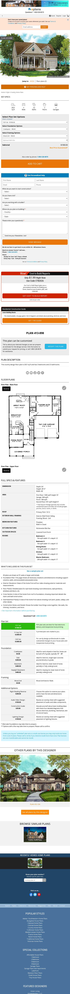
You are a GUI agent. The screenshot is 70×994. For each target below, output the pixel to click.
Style (7, 92)
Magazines (42, 906)
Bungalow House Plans (35, 921)
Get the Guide (35, 320)
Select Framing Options (11, 133)
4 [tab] (38, 80)
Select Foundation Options (12, 126)
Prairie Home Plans (35, 934)
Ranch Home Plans (35, 937)
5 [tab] (41, 80)
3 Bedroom (35, 962)
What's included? (7, 119)
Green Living (35, 991)
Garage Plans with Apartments (35, 968)
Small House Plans (35, 975)
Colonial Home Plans (35, 925)
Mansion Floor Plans (35, 973)
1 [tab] (29, 80)
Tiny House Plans (35, 978)
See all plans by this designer (35, 812)
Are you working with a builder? (13, 202)
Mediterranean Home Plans (35, 932)
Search (7, 906)
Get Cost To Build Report (35, 296)
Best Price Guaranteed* (59, 148)
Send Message (35, 242)
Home (3, 92)
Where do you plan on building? (14, 209)
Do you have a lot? (8, 196)
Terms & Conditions (32, 261)
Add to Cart (35, 163)
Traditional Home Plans (35, 939)
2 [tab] (32, 80)
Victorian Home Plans (35, 941)
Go (44, 880)
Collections (22, 906)
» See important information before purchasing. (18, 611)
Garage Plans (35, 966)
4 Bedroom (35, 964)
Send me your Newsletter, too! (15, 236)
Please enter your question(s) (13, 220)
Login (64, 16)
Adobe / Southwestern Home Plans (35, 919)
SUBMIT (44, 27)
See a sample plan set (35, 571)
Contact (62, 906)
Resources (32, 906)
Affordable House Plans (35, 955)
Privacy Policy (21, 23)
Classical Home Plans (35, 923)
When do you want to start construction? (16, 189)
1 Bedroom (35, 957)
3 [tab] (35, 80)
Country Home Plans (17, 92)
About (55, 906)
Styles (14, 906)
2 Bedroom (35, 959)
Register (58, 16)
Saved (52, 16)
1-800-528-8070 (38, 12)
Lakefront (35, 971)
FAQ (49, 906)
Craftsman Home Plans (35, 930)
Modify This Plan (55, 346)
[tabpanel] (35, 55)
